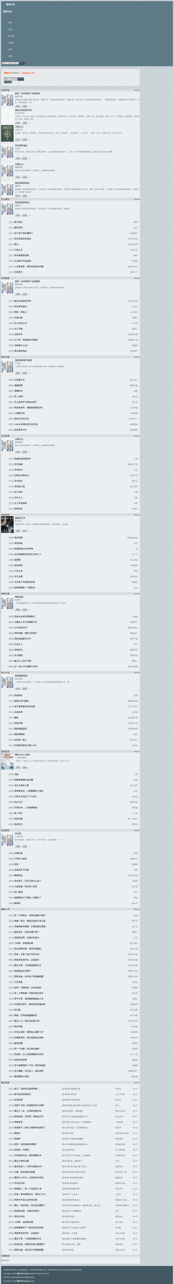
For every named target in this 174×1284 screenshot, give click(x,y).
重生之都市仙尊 (21, 1161)
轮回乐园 (18, 818)
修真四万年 (20, 518)
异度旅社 (18, 695)
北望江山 (19, 164)
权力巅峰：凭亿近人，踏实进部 (28, 1071)
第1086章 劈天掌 (69, 1094)
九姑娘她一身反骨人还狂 (25, 886)
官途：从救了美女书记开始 (26, 954)
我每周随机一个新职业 (24, 587)
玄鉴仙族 (18, 317)
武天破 (17, 1010)
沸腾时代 (18, 391)
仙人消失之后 (20, 323)
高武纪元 (18, 824)
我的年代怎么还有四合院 (25, 1200)
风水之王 (18, 802)
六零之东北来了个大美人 (25, 796)
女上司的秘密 (20, 503)
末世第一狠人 (20, 740)
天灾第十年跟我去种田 (24, 582)
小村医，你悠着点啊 (23, 943)
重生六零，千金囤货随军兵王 (27, 965)
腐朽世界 (18, 227)
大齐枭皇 (18, 982)
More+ (137, 90)
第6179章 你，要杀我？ (72, 1161)
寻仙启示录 (19, 1183)
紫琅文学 (10, 4)
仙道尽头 (18, 334)
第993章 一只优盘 (69, 1233)
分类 (10, 29)
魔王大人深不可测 (22, 661)
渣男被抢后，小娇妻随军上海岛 (28, 791)
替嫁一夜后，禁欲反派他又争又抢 (30, 921)
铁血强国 (18, 537)
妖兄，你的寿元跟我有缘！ (26, 1088)
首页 (10, 23)
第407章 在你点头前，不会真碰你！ (77, 1122)
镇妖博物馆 (19, 734)
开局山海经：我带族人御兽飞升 (28, 1032)
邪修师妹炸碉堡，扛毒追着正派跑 (30, 926)
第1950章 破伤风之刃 (71, 1200)
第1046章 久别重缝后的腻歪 (74, 1239)
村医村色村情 (20, 1060)
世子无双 (18, 492)
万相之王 (19, 127)
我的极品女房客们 (22, 971)
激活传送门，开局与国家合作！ (28, 1166)
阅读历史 (8, 82)
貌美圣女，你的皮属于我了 (26, 932)
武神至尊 (18, 1100)
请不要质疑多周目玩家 (24, 706)
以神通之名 (19, 380)
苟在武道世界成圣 (22, 238)
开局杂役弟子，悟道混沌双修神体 (30, 1004)
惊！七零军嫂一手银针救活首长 (28, 993)
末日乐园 (18, 576)
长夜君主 (18, 272)
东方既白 (18, 481)
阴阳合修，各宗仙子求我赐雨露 (28, 976)
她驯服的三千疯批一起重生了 (27, 897)
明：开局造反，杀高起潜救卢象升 (30, 915)
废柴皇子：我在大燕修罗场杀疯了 (30, 1127)
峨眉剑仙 (18, 875)
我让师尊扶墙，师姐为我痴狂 (27, 948)
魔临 (16, 717)
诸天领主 (18, 222)
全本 (10, 49)
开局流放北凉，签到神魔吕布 (27, 1155)
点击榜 (11, 43)
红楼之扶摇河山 (21, 475)
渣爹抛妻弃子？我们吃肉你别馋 (28, 1227)
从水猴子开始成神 (22, 261)
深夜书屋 (18, 723)
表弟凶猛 (18, 543)
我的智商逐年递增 (23, 360)
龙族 (16, 774)
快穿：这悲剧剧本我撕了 (25, 1144)
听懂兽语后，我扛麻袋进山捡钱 (28, 1037)
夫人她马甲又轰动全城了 (25, 402)
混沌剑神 (18, 565)
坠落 (16, 864)
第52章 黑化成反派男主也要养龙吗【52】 (80, 1105)
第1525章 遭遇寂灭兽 (71, 1089)
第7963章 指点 (68, 1216)
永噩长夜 (18, 853)
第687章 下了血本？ (70, 1194)
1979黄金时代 (20, 627)
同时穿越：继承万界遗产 (25, 633)
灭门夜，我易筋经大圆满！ (26, 340)
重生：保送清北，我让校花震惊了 (30, 1205)
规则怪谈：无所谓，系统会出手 (28, 1116)
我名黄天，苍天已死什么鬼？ (27, 881)
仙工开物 (18, 328)
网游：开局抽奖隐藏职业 (25, 1015)
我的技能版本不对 (22, 638)
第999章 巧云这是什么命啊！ (74, 1228)
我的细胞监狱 (20, 728)
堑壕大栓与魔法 (21, 701)
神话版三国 (19, 486)
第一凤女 (18, 813)
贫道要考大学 (20, 430)
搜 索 (22, 63)
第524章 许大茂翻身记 (71, 1211)
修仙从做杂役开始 (23, 110)
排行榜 (11, 36)
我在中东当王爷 (21, 418)
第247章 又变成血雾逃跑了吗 (74, 1116)
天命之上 (18, 644)
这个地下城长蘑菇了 (23, 233)
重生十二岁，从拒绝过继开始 (27, 1111)
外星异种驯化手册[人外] (25, 745)
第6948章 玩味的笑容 (71, 1100)
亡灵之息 (18, 571)
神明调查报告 (21, 676)
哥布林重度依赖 (21, 255)
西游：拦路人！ (21, 312)
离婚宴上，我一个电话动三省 (27, 1188)
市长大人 (18, 497)
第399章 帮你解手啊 (70, 1189)
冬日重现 (18, 655)
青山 (16, 244)
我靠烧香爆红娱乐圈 (23, 780)
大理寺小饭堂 (20, 858)
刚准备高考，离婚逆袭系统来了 (28, 407)
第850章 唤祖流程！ (70, 1183)
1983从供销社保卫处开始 (26, 424)
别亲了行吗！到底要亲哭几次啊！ (30, 1105)
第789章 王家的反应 (70, 1222)
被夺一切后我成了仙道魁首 (27, 93)
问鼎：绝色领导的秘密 (24, 1172)
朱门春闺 (18, 892)
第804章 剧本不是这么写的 (73, 1172)
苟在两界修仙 (21, 145)
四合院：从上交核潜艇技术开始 (28, 1054)
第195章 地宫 (68, 1133)
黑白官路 (18, 1026)
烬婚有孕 (18, 1122)
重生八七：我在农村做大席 (26, 1021)
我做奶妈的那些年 (22, 458)
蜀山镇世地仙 (20, 351)
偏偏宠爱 (18, 385)
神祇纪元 (18, 650)
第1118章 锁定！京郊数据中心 (75, 1128)
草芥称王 (18, 470)
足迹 (10, 56)
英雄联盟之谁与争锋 (23, 548)
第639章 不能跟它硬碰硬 (72, 1139)
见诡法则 (18, 712)
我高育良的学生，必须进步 (26, 960)
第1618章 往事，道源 (71, 1244)
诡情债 (17, 560)
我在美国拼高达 (22, 183)
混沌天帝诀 (19, 1216)
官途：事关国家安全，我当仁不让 (30, 1194)
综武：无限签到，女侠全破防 (27, 987)
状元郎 (18, 833)
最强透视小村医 (21, 1076)
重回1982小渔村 (22, 754)
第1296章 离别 (68, 1150)
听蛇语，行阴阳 (21, 1150)
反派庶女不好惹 (21, 870)
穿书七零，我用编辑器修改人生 (28, 998)
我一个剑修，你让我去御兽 (26, 1048)
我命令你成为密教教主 (24, 616)
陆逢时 (17, 1138)
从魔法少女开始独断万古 (25, 622)
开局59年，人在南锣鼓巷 (25, 807)
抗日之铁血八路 (21, 785)
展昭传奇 (18, 508)
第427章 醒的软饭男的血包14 (74, 1144)
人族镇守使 (19, 413)
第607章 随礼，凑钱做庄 (72, 1111)
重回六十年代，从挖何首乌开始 (28, 1177)
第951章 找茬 (68, 1250)
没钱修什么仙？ (21, 345)
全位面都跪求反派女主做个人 (27, 554)
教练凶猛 (19, 597)
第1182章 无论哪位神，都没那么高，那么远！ (82, 1205)
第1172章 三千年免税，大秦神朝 (76, 1155)
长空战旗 (18, 464)
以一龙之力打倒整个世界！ (26, 666)
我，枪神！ (19, 396)
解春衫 (17, 903)
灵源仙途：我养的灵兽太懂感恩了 (30, 1244)
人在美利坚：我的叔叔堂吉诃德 (28, 266)
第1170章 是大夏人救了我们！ (75, 1166)
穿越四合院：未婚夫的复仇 (26, 937)
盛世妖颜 (18, 1043)
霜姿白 (17, 1133)
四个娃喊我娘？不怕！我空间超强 (30, 1065)
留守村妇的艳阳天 (22, 1094)
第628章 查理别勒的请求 (72, 1178)
